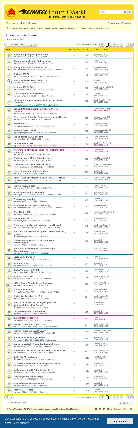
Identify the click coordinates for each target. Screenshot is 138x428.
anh (18, 83)
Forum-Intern (45, 154)
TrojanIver (21, 195)
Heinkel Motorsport (23, 390)
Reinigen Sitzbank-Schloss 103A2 (30, 67)
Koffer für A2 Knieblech (25, 357)
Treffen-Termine (57, 105)
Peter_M (23, 237)
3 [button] (114, 44)
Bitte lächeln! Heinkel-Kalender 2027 (32, 80)
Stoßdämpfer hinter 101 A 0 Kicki (30, 192)
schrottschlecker (23, 167)
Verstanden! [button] (120, 421)
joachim (20, 188)
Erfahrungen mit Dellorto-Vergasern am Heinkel (37, 225)
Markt (44, 57)
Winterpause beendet (24, 199)
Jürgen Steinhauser (24, 214)
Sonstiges (43, 83)
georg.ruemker (26, 133)
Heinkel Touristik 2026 (24, 186)
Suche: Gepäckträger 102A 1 (28, 296)
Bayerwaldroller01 (24, 89)
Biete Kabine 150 (22, 212)
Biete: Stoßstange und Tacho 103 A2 (32, 171)
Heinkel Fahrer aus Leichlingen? (30, 331)
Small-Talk (53, 333)
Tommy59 (20, 253)
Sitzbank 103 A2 (21, 74)
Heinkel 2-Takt (48, 63)
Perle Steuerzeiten (23, 289)
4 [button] (117, 44)
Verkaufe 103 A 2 (22, 124)
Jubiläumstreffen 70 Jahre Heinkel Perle (33, 370)
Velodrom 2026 (21, 263)
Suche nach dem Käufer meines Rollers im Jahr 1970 (40, 350)
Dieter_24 (24, 292)
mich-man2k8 (22, 119)
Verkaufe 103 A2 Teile (24, 87)
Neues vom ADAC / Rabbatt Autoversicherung (36, 344)
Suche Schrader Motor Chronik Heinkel (33, 158)
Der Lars (23, 320)
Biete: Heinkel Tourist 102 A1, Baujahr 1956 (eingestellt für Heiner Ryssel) (35, 303)
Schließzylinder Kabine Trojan (28, 377)
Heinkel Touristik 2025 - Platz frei (30, 324)
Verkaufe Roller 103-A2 (25, 130)
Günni (22, 259)
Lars (18, 154)
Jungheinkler (22, 285)
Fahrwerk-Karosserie (54, 70)
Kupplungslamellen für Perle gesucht (32, 61)
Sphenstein (21, 353)
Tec (18, 173)
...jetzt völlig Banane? (24, 257)
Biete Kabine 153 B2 (24, 218)
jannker (20, 57)
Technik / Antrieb (46, 96)
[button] (101, 45)
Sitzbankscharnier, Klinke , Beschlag (32, 205)
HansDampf (21, 327)
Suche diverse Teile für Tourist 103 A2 (32, 165)
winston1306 (22, 272)
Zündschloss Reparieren (26, 318)
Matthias (23, 360)
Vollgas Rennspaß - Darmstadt (29, 383)
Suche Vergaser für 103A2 (26, 270)
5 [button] (121, 44)
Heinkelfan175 (25, 105)
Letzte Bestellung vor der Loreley (30, 311)
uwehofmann (25, 126)
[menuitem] (23, 23)
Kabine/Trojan (47, 379)
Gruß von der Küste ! (24, 143)
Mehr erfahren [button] (21, 423)
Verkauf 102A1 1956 (23, 276)
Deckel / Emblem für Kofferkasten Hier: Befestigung (39, 178)
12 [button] (128, 44)
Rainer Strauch (26, 146)
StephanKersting (23, 113)
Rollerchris (21, 139)
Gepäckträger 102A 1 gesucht (28, 137)
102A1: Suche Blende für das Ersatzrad (33, 283)
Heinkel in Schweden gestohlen (29, 337)
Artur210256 (22, 279)
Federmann (21, 70)
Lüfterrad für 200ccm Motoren (28, 94)
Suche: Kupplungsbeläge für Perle (31, 54)
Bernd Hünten (22, 227)
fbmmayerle (21, 221)
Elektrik (49, 320)
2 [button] (110, 44)
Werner (20, 379)
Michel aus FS (22, 160)
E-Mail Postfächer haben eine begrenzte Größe (37, 363)
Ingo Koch (21, 346)
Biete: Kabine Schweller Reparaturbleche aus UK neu (40, 117)
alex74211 (24, 340)
